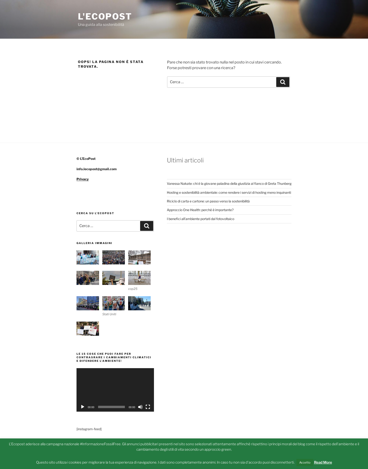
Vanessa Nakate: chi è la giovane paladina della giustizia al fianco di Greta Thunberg (229, 183)
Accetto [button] (304, 462)
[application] (115, 390)
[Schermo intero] (148, 407)
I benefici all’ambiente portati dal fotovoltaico (200, 219)
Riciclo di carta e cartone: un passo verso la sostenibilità (208, 201)
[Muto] (140, 407)
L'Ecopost (105, 16)
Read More (323, 462)
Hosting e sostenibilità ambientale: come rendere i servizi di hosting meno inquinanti (229, 192)
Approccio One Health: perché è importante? (200, 210)
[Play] (82, 407)
